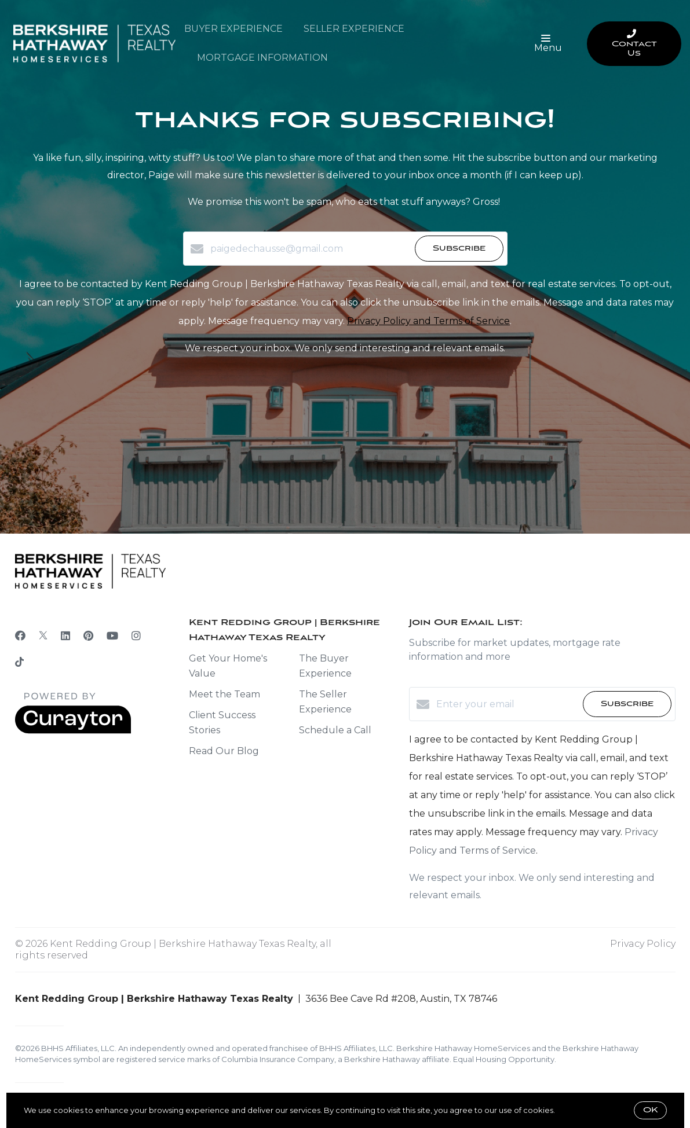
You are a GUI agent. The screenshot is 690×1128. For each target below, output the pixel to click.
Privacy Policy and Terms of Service (428, 320)
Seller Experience (354, 28)
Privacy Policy (643, 943)
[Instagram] (136, 636)
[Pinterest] (88, 636)
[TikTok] (19, 663)
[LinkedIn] (65, 636)
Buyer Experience (233, 28)
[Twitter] (43, 636)
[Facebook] (20, 636)
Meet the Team (224, 694)
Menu (547, 44)
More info (575, 1110)
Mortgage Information (262, 57)
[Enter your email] (506, 704)
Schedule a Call (335, 730)
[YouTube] (112, 636)
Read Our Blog (224, 750)
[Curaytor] (73, 730)
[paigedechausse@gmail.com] (309, 249)
